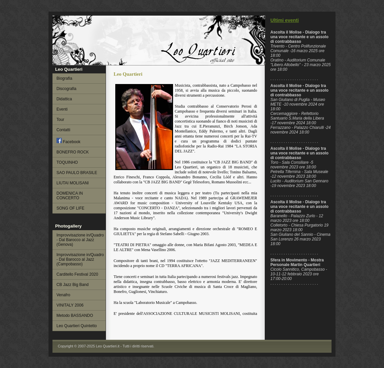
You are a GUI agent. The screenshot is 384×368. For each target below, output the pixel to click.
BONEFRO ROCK (72, 152)
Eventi (61, 109)
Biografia (64, 78)
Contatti (63, 130)
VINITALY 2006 (69, 305)
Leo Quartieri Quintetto (76, 325)
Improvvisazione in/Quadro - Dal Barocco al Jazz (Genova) (80, 240)
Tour (60, 119)
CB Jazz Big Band (72, 284)
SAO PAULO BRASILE (76, 172)
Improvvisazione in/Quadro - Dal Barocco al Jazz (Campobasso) (80, 259)
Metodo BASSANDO (74, 315)
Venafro (63, 295)
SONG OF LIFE (70, 208)
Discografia (66, 88)
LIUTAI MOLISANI (72, 183)
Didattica (64, 99)
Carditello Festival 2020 (77, 274)
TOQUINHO (67, 162)
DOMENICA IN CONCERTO (69, 195)
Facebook (68, 141)
